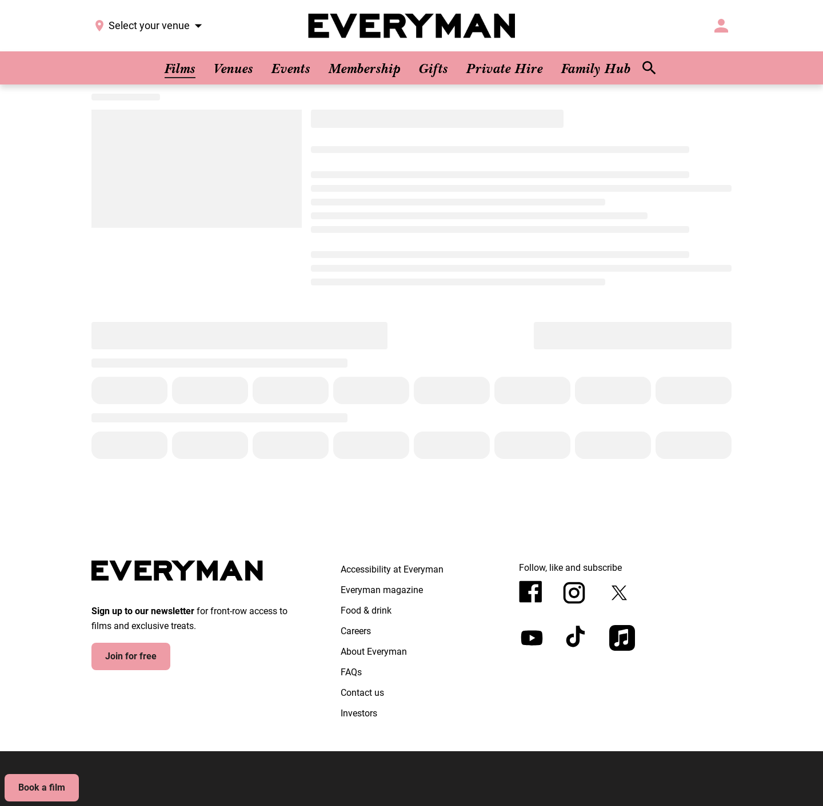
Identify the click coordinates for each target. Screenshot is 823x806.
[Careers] (356, 631)
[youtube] (532, 638)
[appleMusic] (622, 638)
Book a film (41, 787)
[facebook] (530, 591)
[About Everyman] (374, 652)
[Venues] (233, 68)
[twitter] (619, 593)
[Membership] (365, 68)
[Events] (290, 68)
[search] (649, 68)
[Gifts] (433, 68)
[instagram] (574, 593)
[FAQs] (351, 672)
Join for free (131, 656)
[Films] (180, 68)
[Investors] (359, 713)
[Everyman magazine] (382, 590)
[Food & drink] (366, 611)
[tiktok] (577, 638)
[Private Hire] (504, 68)
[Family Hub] (596, 68)
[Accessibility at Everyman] (392, 570)
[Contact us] (362, 693)
